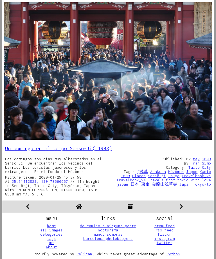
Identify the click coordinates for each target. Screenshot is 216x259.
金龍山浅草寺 (164, 184)
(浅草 (142, 171)
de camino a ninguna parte (108, 226)
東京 (145, 184)
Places (139, 176)
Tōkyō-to (202, 184)
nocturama (108, 230)
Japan (185, 184)
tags (51, 238)
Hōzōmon (176, 171)
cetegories (51, 234)
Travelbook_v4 (131, 180)
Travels (156, 180)
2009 (206, 159)
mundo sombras (108, 234)
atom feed (164, 226)
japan (122, 184)
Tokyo (173, 176)
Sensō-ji (157, 176)
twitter (164, 242)
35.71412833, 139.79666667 (40, 181)
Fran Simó (201, 163)
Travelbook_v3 (196, 176)
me (51, 242)
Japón (191, 171)
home (51, 226)
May (196, 159)
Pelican (84, 254)
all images (51, 230)
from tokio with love (188, 180)
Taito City (199, 167)
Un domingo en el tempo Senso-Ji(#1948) (58, 148)
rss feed (165, 230)
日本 (134, 184)
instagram (164, 238)
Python (173, 254)
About (51, 247)
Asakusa (158, 171)
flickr (164, 234)
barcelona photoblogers (108, 238)
